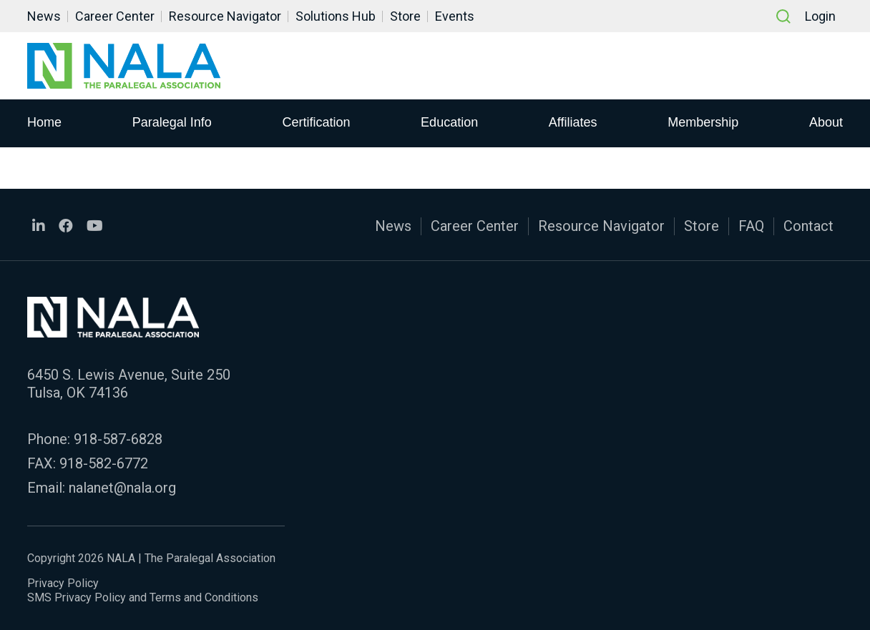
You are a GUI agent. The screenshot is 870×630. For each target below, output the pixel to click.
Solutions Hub (335, 16)
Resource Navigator (225, 16)
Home (44, 122)
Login (820, 16)
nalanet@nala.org (122, 487)
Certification (316, 122)
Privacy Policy (63, 583)
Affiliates (573, 122)
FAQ (751, 226)
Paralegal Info (172, 122)
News (44, 16)
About (826, 122)
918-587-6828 (118, 439)
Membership (703, 122)
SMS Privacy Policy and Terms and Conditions (142, 597)
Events (454, 16)
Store (405, 16)
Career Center (115, 16)
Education (449, 122)
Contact (808, 226)
